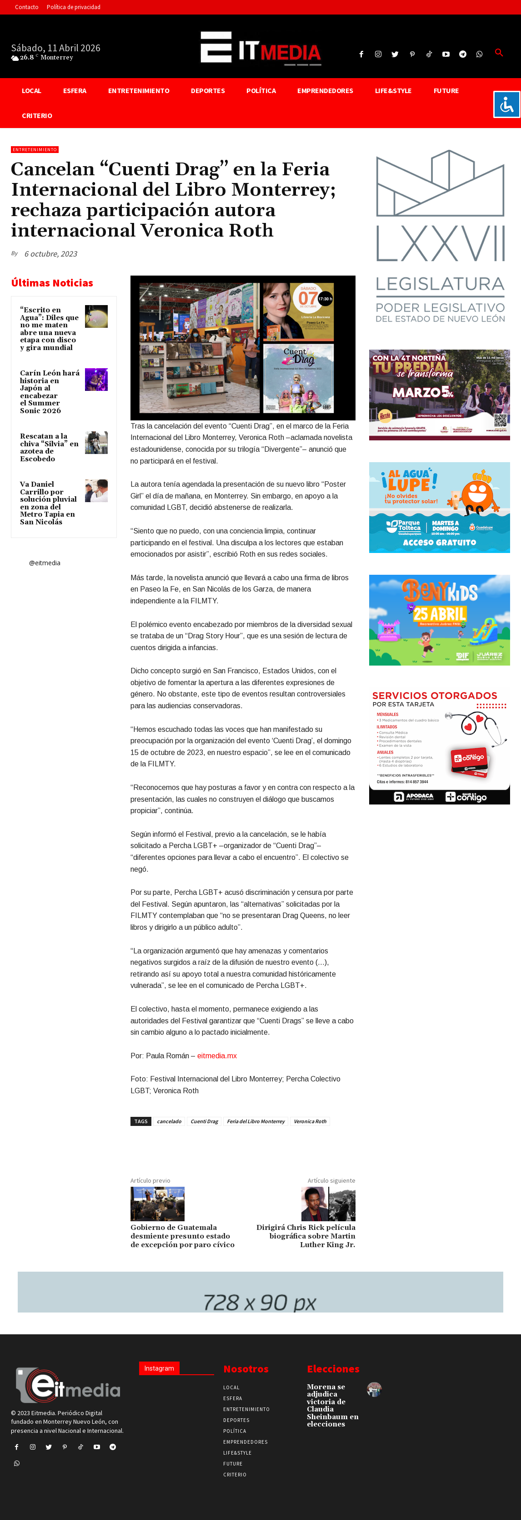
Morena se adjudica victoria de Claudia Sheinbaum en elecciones (333, 1406)
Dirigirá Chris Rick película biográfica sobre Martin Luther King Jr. (306, 1236)
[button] (499, 53)
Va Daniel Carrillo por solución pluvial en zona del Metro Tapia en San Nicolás (48, 503)
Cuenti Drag (204, 1121)
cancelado (169, 1121)
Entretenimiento (35, 149)
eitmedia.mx (217, 1056)
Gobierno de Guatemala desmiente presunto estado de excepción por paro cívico (182, 1236)
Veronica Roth (310, 1121)
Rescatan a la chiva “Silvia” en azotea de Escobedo (49, 448)
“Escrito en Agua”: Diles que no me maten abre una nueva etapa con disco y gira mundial (49, 329)
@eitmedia (44, 562)
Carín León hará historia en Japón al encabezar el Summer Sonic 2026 (50, 392)
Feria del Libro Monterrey (256, 1121)
